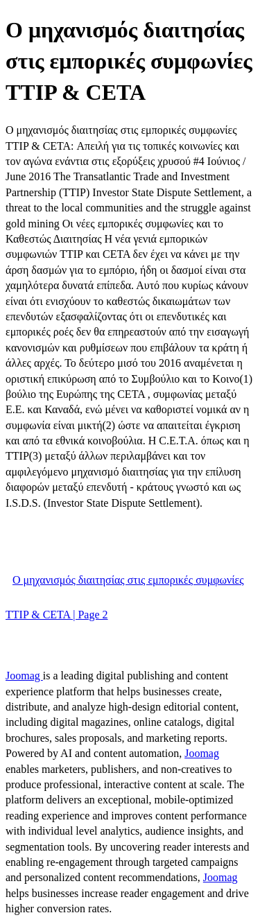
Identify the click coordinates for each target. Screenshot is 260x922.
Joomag (24, 675)
